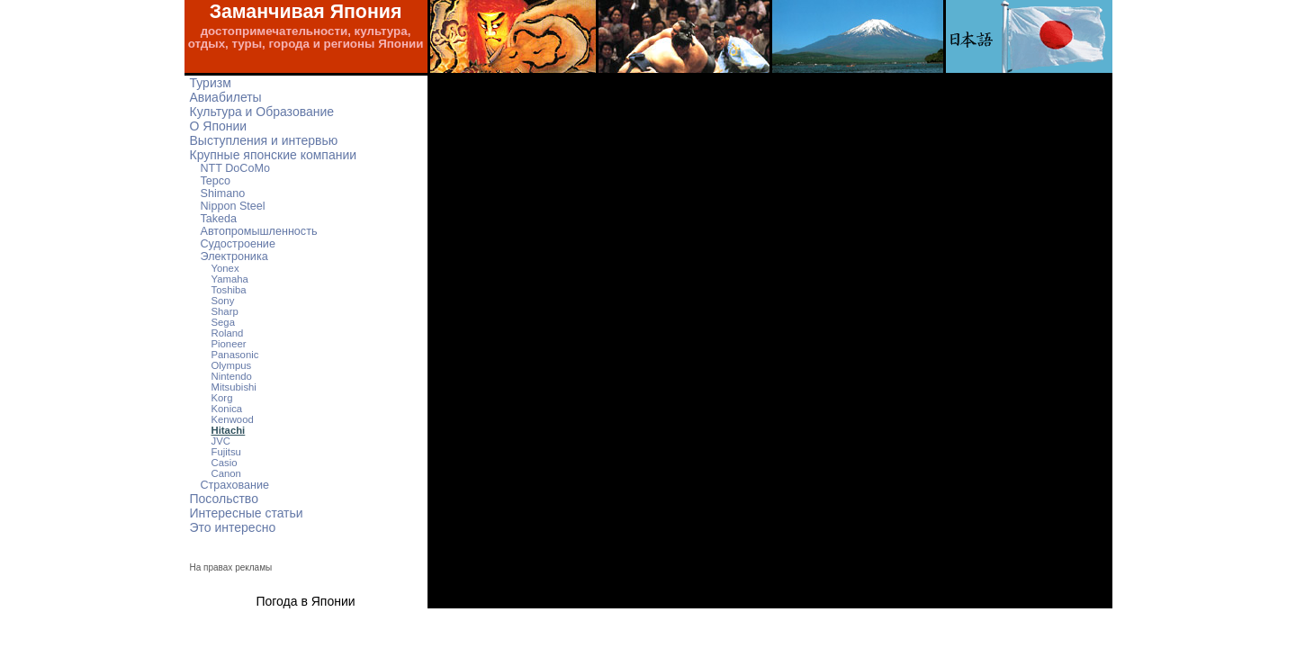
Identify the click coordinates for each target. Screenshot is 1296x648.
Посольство (224, 498)
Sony (223, 300)
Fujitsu (226, 451)
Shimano (223, 193)
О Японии (219, 126)
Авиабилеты (226, 97)
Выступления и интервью (264, 140)
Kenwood (233, 419)
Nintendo (232, 376)
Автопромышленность (259, 231)
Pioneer (229, 343)
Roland (228, 333)
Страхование (235, 485)
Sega (223, 322)
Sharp (225, 311)
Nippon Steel (233, 206)
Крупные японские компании (273, 155)
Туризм (210, 83)
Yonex (225, 268)
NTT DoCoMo (235, 168)
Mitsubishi (234, 387)
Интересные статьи (246, 513)
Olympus (232, 365)
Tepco (216, 181)
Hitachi (229, 430)
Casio (225, 462)
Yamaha (230, 279)
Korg (222, 397)
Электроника (234, 256)
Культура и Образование (262, 111)
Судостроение (238, 244)
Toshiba (229, 289)
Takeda (219, 218)
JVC (221, 441)
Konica (227, 408)
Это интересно (233, 527)
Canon (226, 473)
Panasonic (235, 354)
